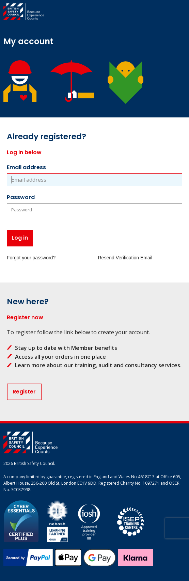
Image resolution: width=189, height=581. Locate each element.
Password (21, 197)
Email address (26, 167)
